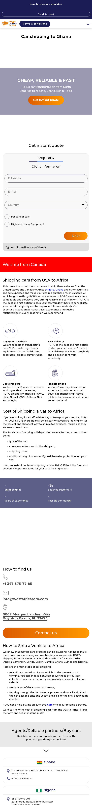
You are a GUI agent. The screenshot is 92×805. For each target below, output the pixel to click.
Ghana (59, 197)
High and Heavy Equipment (27, 131)
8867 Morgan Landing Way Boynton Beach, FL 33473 (26, 524)
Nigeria (50, 197)
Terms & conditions (35, 23)
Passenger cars (20, 124)
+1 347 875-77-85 (17, 491)
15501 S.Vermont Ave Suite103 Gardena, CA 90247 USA (29, 740)
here (50, 612)
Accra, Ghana (39, 680)
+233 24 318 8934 (21, 686)
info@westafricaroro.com (25, 507)
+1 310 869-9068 (21, 748)
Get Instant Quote (46, 53)
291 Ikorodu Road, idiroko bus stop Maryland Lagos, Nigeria (32, 709)
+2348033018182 (21, 717)
